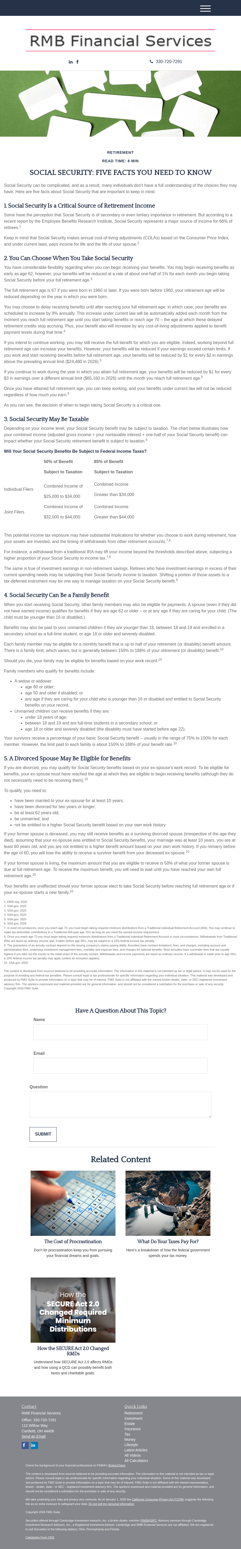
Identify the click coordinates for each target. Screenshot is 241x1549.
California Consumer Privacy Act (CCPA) (158, 1499)
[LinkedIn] (71, 62)
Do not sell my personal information (111, 1503)
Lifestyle (131, 1445)
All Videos (132, 1455)
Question (39, 1087)
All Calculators (136, 1461)
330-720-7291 (166, 61)
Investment (133, 1418)
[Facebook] (77, 62)
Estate (129, 1424)
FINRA (145, 1520)
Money (130, 1439)
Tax (127, 1434)
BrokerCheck (117, 1465)
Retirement (133, 1413)
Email (39, 1053)
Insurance (132, 1429)
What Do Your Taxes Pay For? (168, 1242)
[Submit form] (43, 1134)
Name (39, 1019)
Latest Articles (135, 1450)
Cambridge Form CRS (40, 1537)
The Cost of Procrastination (73, 1242)
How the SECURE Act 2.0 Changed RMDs (73, 1351)
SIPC (153, 1520)
